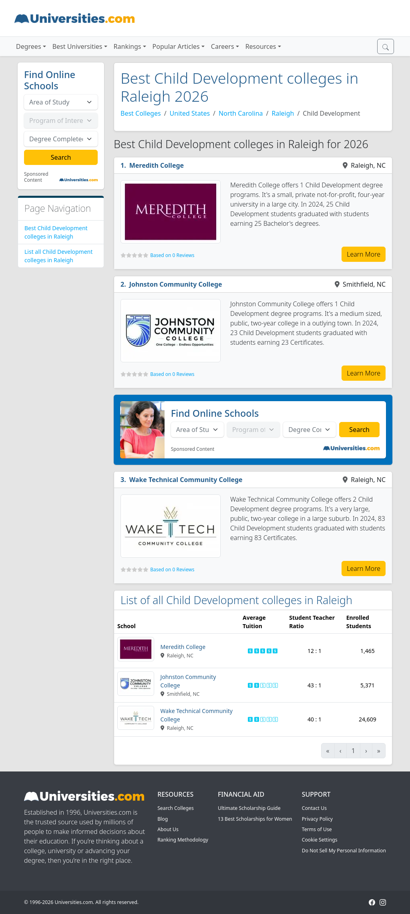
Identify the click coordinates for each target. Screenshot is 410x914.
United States (190, 113)
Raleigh (282, 113)
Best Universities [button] (77, 46)
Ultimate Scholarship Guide (249, 808)
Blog (162, 819)
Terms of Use (317, 829)
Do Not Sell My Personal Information (344, 850)
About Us (168, 829)
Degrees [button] (28, 46)
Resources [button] (260, 46)
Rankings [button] (127, 46)
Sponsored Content (36, 177)
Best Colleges (141, 113)
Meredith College (156, 165)
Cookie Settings (320, 839)
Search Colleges (175, 808)
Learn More (363, 254)
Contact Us (314, 808)
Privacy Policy (317, 819)
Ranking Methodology (182, 839)
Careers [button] (222, 46)
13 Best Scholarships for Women (255, 819)
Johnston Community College (175, 284)
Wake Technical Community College (186, 479)
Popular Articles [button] (176, 46)
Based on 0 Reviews (172, 255)
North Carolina (241, 113)
